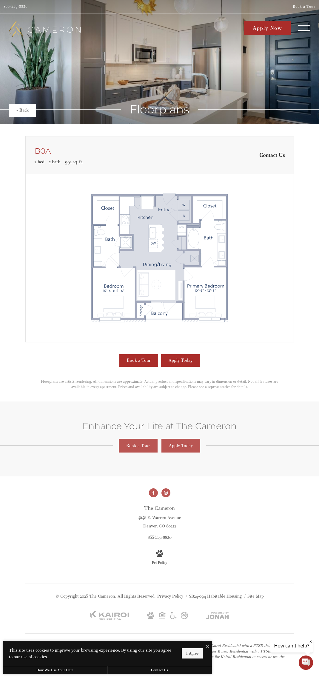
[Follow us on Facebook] (153, 492)
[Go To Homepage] (45, 29)
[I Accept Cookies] (207, 646)
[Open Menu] (304, 28)
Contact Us (159, 670)
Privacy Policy (170, 596)
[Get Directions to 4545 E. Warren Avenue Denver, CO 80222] (159, 517)
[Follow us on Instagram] (165, 492)
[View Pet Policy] (159, 558)
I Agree (192, 653)
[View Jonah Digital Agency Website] (217, 616)
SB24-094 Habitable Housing (216, 596)
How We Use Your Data (54, 670)
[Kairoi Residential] (109, 618)
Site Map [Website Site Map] (255, 596)
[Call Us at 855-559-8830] (15, 6)
